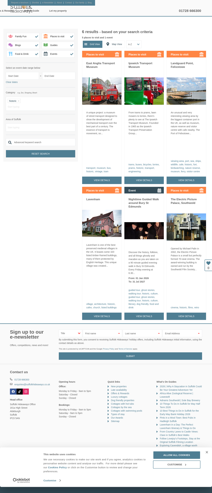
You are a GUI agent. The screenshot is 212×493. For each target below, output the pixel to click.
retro (196, 307)
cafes (89, 307)
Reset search (41, 153)
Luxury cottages (119, 397)
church (96, 307)
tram (106, 171)
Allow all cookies (176, 461)
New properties (119, 386)
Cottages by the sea (121, 407)
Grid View (95, 44)
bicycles (147, 164)
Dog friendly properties (122, 400)
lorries (156, 164)
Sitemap (115, 421)
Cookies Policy (57, 473)
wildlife (174, 164)
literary (132, 304)
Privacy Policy (108, 349)
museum (101, 168)
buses (139, 164)
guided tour (134, 290)
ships (198, 161)
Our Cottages (62, 10)
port (187, 161)
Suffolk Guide (138, 10)
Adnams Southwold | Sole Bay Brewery (180, 400)
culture (154, 293)
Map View (117, 44)
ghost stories (147, 290)
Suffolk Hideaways (21, 8)
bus (109, 168)
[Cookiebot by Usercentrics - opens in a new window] (21, 486)
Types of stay (118, 414)
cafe (181, 164)
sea (192, 161)
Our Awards (117, 417)
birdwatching (177, 168)
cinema (174, 307)
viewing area (177, 161)
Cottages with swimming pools (126, 410)
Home (41, 10)
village (89, 304)
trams (131, 164)
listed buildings (109, 307)
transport (90, 168)
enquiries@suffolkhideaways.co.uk (32, 384)
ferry (183, 171)
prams (132, 168)
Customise (49, 486)
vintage (98, 171)
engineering (135, 171)
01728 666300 (190, 11)
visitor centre (193, 171)
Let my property (165, 10)
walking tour (135, 293)
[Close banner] (207, 458)
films (190, 307)
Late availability (119, 390)
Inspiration (85, 10)
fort (195, 164)
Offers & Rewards (111, 10)
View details (102, 180)
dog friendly (142, 304)
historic (90, 171)
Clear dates (12, 82)
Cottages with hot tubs (122, 403)
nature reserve (192, 168)
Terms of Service (125, 349)
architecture (100, 304)
